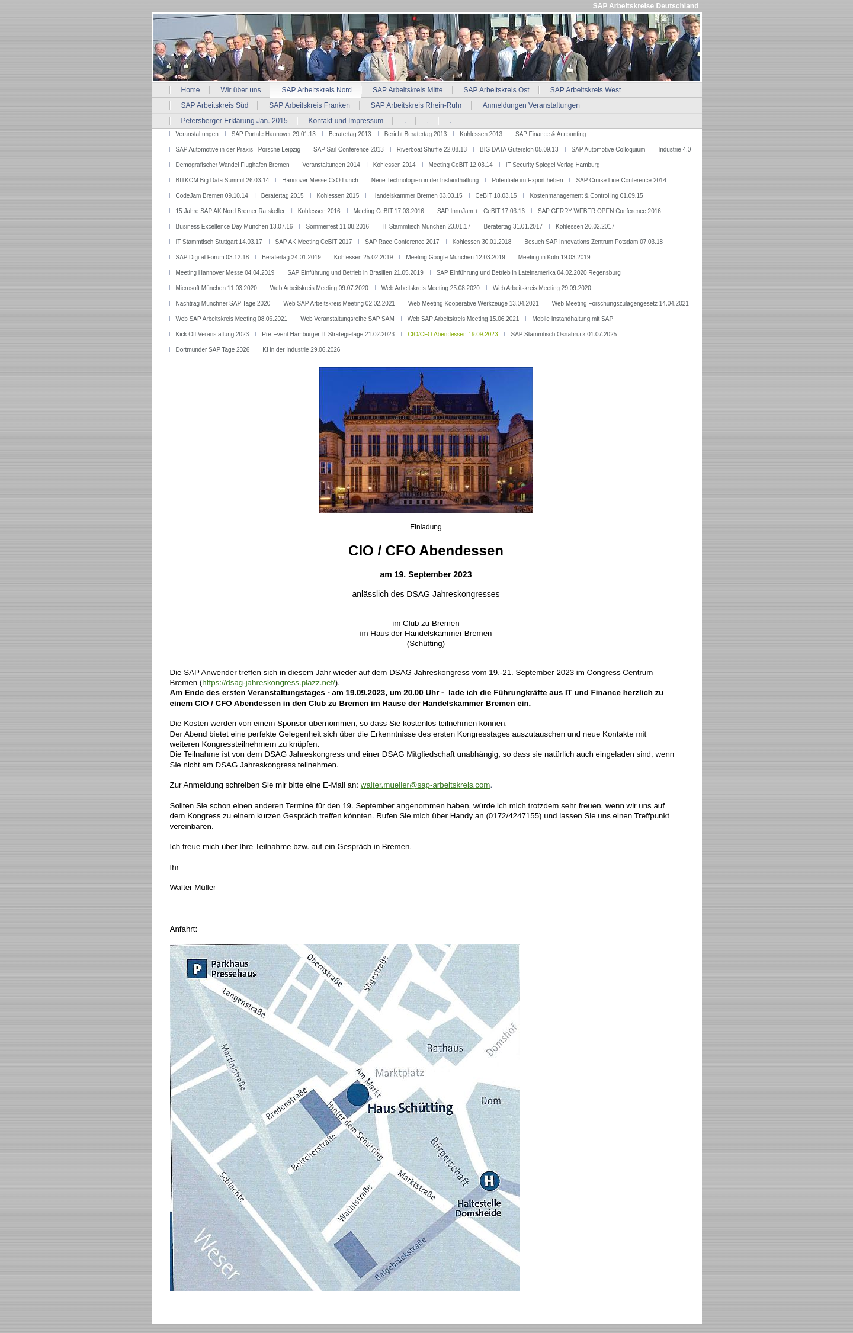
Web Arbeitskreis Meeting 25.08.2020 (430, 288)
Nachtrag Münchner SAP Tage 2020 (223, 303)
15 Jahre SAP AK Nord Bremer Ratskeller (230, 211)
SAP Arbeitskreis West (585, 90)
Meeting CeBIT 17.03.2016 (389, 211)
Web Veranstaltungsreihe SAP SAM (347, 319)
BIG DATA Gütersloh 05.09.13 (519, 149)
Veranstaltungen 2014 (331, 165)
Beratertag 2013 (350, 134)
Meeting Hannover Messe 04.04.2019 (225, 272)
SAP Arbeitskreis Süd (215, 105)
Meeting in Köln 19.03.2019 (554, 257)
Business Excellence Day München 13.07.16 (234, 226)
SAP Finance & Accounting (550, 134)
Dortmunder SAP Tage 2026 (213, 349)
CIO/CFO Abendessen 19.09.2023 (453, 334)
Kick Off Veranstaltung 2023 (212, 334)
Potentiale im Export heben (527, 180)
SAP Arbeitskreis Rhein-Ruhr (416, 105)
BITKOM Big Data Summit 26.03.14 (223, 180)
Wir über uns (241, 90)
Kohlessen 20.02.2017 (585, 226)
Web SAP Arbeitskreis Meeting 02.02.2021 (339, 303)
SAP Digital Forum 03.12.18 (212, 257)
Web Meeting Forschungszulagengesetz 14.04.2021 (620, 303)
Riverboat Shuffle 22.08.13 (432, 149)
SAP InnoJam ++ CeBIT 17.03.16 (481, 211)
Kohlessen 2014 (394, 165)
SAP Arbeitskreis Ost (497, 90)
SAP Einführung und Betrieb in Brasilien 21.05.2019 (355, 272)
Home (190, 90)
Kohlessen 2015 (338, 195)
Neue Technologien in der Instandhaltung (425, 180)
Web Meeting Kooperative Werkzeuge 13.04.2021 (473, 303)
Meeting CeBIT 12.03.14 (461, 165)
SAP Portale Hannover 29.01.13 (274, 134)
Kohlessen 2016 (319, 211)
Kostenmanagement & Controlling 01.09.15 (586, 195)
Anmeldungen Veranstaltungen (531, 105)
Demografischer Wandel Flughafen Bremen (233, 165)
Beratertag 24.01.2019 (291, 257)
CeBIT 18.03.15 (496, 195)
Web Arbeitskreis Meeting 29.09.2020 (542, 288)
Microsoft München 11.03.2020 (216, 288)
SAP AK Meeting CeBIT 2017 (313, 242)
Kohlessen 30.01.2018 (482, 242)
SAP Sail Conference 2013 (348, 149)
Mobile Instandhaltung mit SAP (572, 319)
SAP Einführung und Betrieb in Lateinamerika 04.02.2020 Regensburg (529, 272)
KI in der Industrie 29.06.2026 (301, 349)
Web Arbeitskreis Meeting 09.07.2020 (319, 288)
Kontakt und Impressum (346, 121)
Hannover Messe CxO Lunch (320, 180)
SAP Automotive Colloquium (609, 149)
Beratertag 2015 (282, 195)
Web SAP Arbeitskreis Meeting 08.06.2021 (232, 319)
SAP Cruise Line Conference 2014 (621, 180)
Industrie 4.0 (674, 149)
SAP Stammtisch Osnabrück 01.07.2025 (564, 334)
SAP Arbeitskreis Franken (309, 105)
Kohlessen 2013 (481, 134)
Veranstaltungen (197, 134)
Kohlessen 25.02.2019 (363, 257)
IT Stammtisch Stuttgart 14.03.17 (219, 242)
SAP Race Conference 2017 (402, 242)
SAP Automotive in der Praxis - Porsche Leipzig (238, 149)
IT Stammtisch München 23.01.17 (426, 226)
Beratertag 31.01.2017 (513, 226)
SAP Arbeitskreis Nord (317, 90)
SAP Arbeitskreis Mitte (408, 90)
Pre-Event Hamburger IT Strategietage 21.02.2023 (328, 334)
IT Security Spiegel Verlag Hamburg (553, 165)
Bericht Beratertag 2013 (415, 134)
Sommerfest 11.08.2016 (337, 226)
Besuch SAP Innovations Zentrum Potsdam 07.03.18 (593, 242)
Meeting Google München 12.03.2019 (455, 257)
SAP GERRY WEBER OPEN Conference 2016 (599, 211)
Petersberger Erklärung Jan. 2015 (234, 121)
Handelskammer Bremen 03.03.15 (417, 195)
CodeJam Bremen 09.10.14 (212, 195)
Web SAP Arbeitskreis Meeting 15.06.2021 (464, 319)
